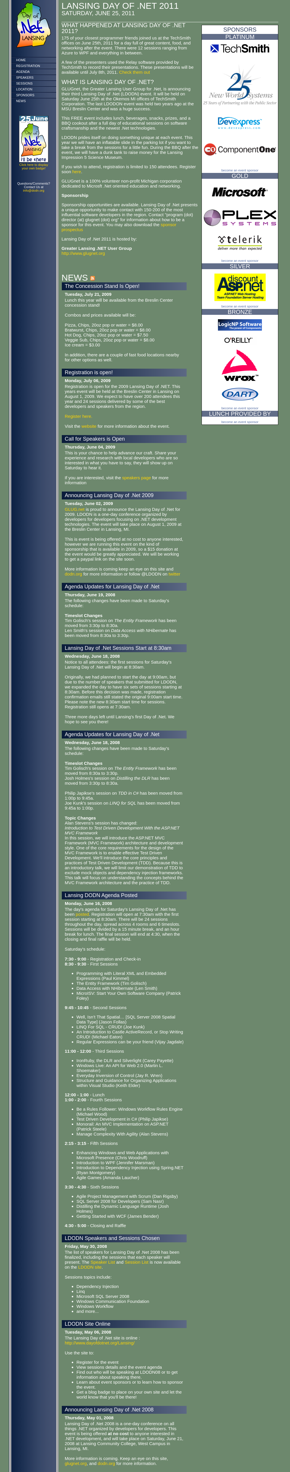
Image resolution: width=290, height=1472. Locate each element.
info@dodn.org (33, 190)
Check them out (134, 72)
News (21, 101)
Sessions (24, 83)
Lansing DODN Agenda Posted (101, 895)
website (89, 426)
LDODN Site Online (87, 1324)
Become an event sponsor (240, 170)
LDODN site (90, 1267)
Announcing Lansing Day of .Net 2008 (109, 1410)
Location (24, 89)
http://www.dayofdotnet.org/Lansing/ (99, 1342)
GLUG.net (75, 509)
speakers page (136, 477)
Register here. (78, 416)
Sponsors (25, 95)
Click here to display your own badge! (33, 166)
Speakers (24, 77)
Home (21, 60)
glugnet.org (76, 1463)
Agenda (23, 71)
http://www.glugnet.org (83, 253)
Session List (137, 1262)
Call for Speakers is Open (95, 439)
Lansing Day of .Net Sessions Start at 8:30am (118, 648)
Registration (28, 66)
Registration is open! (89, 372)
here (76, 171)
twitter (174, 573)
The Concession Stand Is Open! (102, 286)
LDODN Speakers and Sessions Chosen (112, 1238)
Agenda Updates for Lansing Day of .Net (112, 587)
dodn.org (73, 573)
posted (82, 914)
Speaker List (103, 1262)
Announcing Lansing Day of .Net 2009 (109, 495)
